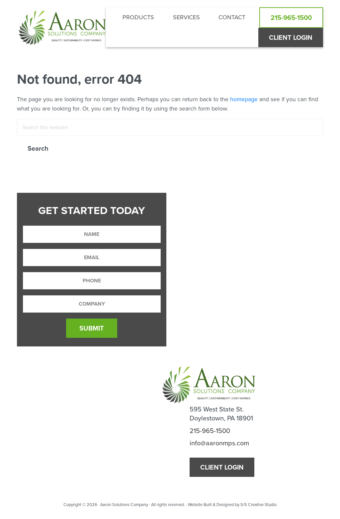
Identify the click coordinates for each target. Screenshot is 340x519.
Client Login (222, 467)
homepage (244, 99)
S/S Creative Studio (258, 504)
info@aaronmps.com (219, 443)
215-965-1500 (210, 431)
